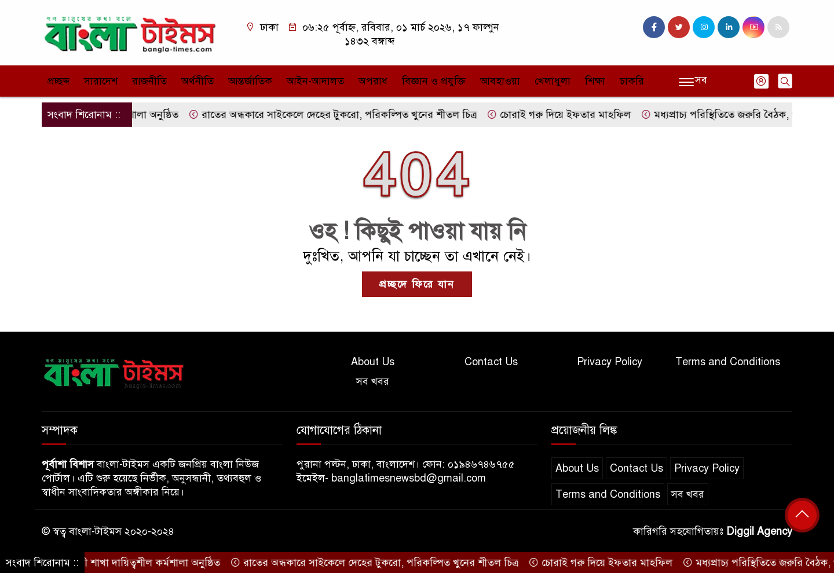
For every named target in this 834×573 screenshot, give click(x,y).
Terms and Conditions (727, 361)
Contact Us (491, 361)
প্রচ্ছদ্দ (58, 81)
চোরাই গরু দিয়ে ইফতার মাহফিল (565, 114)
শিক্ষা (595, 81)
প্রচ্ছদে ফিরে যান (417, 284)
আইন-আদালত (315, 81)
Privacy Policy (609, 361)
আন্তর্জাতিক (250, 81)
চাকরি (632, 81)
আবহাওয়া (500, 81)
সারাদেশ (101, 81)
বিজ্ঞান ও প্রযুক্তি (434, 81)
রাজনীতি (149, 81)
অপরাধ (373, 81)
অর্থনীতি (197, 81)
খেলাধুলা (552, 81)
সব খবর (372, 381)
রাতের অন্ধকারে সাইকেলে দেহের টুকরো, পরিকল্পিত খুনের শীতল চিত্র (339, 114)
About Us (372, 361)
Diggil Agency (759, 531)
